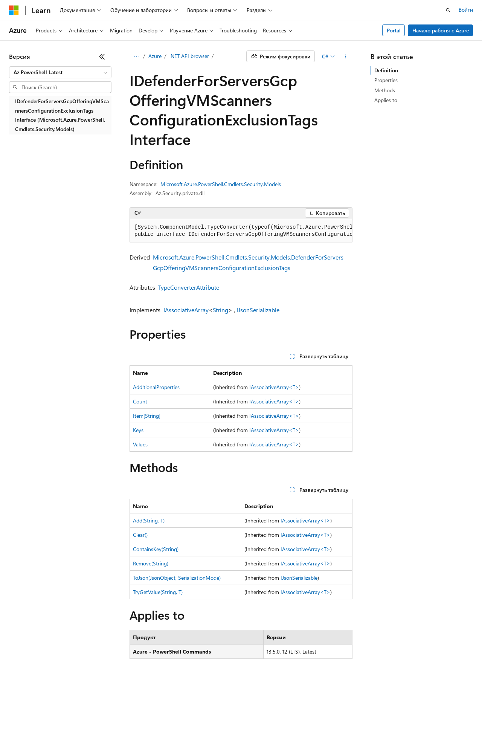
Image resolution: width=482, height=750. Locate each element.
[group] (241, 231)
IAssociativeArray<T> (274, 387)
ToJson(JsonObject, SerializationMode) (177, 577)
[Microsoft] (14, 10)
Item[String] (146, 415)
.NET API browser (189, 56)
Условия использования (37, 727)
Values (140, 444)
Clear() (140, 534)
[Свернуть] (102, 56)
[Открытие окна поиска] (448, 10)
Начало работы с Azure (440, 30)
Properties (386, 80)
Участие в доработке (186, 716)
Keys (138, 430)
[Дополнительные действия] (345, 56)
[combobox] (60, 72)
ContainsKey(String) (155, 549)
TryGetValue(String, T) (158, 592)
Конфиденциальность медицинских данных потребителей (356, 716)
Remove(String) (150, 563)
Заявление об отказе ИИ (38, 716)
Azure (155, 56)
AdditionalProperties (156, 387)
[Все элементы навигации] (136, 56)
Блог (141, 716)
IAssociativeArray (186, 310)
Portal (394, 30)
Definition (386, 70)
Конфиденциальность (246, 716)
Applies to (385, 100)
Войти (466, 9)
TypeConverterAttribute (188, 287)
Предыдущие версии (101, 716)
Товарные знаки (94, 727)
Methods (384, 90)
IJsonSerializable (257, 310)
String (220, 310)
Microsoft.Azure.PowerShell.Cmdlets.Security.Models (220, 184)
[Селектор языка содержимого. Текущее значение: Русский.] (26, 699)
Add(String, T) (149, 520)
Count (140, 401)
